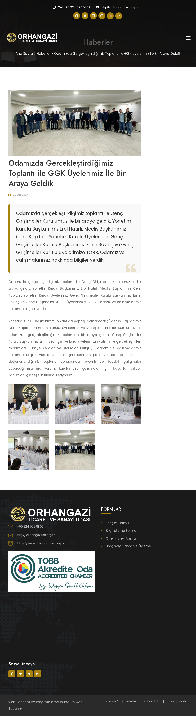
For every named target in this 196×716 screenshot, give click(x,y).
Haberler (131, 701)
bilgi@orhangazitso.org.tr (36, 535)
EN (119, 16)
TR (110, 16)
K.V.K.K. (171, 701)
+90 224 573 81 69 (30, 526)
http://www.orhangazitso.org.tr (40, 543)
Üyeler (183, 701)
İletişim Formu (117, 523)
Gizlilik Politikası (152, 701)
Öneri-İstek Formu (121, 538)
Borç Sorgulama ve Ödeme (128, 546)
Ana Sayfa (112, 701)
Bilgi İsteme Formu (121, 530)
